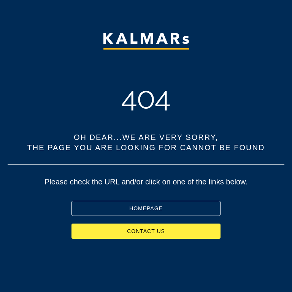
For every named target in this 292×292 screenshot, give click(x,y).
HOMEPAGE (146, 208)
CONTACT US (146, 231)
